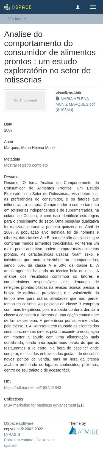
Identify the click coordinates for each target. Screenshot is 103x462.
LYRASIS (12, 434)
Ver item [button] (17, 19)
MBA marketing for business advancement (40, 405)
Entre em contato (19, 440)
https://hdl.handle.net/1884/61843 (32, 387)
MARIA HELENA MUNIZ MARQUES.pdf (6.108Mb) (75, 104)
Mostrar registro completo (26, 165)
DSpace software (19, 423)
